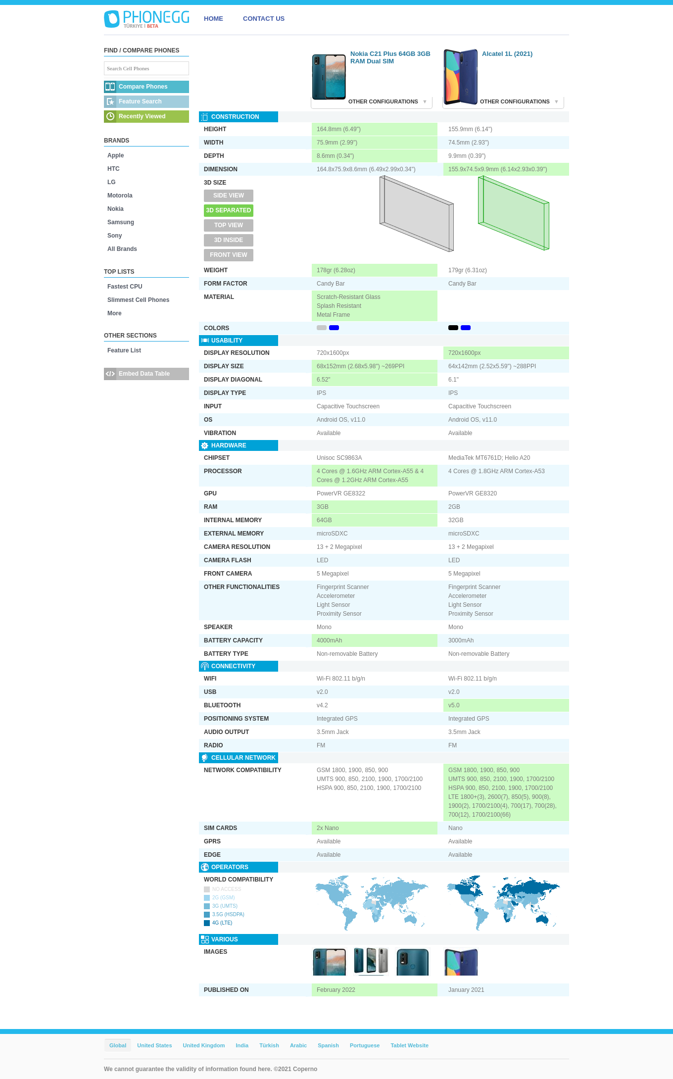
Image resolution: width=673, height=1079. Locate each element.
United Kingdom (204, 1045)
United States (154, 1045)
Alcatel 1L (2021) (507, 53)
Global (117, 1045)
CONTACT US (264, 18)
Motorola (120, 195)
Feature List (124, 350)
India (242, 1045)
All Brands (122, 248)
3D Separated (228, 210)
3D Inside (228, 240)
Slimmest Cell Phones (138, 299)
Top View (228, 225)
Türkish (269, 1045)
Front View (228, 254)
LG (111, 182)
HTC (113, 168)
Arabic (298, 1045)
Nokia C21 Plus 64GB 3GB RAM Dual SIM (390, 57)
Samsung (120, 222)
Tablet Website (409, 1045)
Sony (114, 235)
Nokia (115, 208)
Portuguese (365, 1045)
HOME (213, 18)
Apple (115, 155)
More (114, 313)
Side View (228, 195)
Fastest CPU (125, 286)
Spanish (328, 1045)
